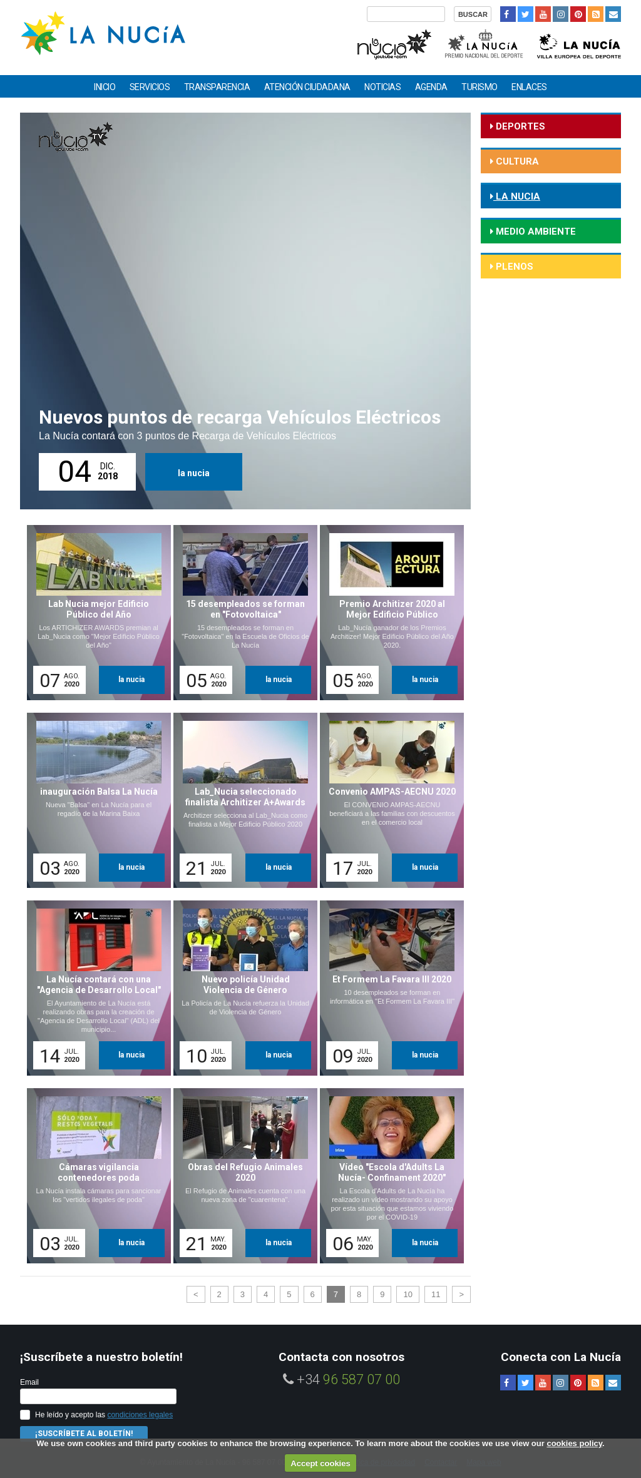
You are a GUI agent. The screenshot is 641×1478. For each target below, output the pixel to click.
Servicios (150, 87)
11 (435, 1294)
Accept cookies (320, 1463)
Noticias (382, 87)
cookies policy (574, 1443)
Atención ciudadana (307, 87)
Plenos (513, 266)
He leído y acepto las (104, 1414)
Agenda (431, 87)
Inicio (104, 87)
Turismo (479, 87)
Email (29, 1382)
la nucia (194, 473)
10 (407, 1294)
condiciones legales (140, 1414)
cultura (516, 161)
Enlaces (529, 87)
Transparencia (217, 87)
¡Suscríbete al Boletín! (84, 1433)
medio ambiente (534, 231)
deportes (519, 126)
